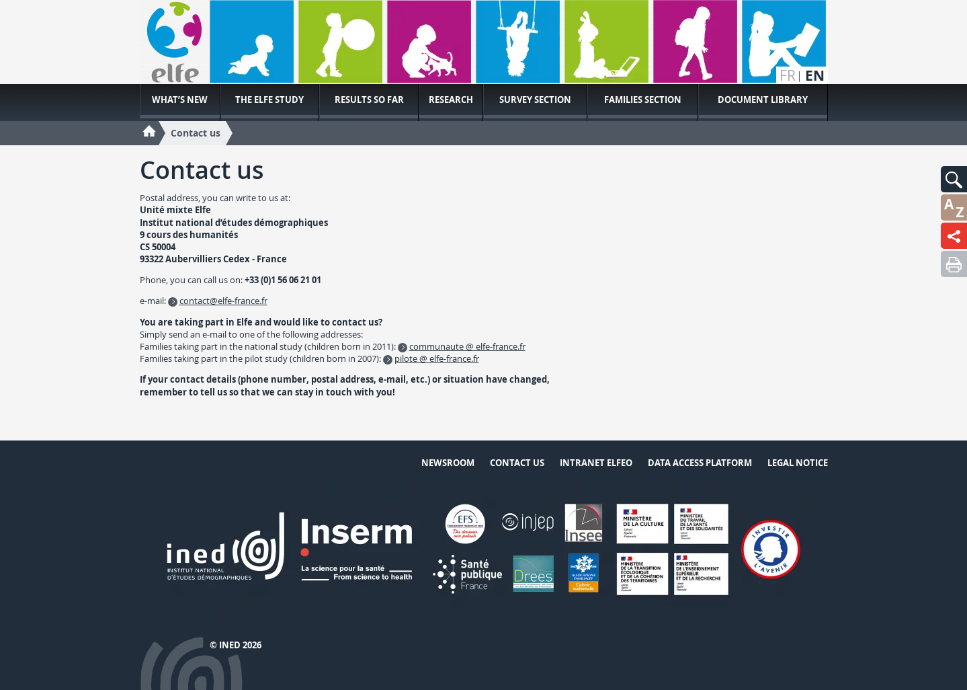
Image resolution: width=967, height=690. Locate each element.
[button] (954, 179)
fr (788, 75)
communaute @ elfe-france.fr (467, 346)
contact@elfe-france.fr (223, 301)
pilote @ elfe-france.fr (436, 358)
